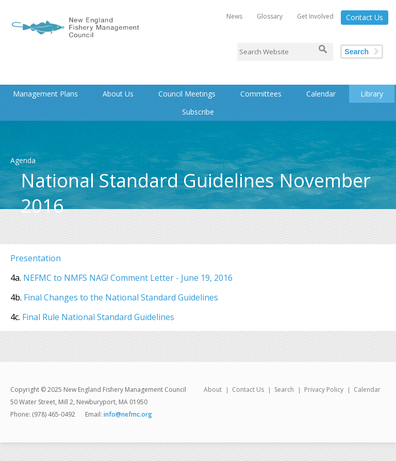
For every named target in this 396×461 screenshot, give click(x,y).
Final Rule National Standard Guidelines (98, 317)
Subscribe (198, 112)
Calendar (321, 94)
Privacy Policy (323, 389)
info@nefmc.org (128, 414)
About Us (118, 94)
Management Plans (45, 94)
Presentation (35, 258)
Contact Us (364, 17)
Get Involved (315, 16)
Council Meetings (187, 94)
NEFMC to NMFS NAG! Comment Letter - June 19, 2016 (128, 277)
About (213, 389)
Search (356, 51)
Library (371, 94)
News (234, 16)
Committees (261, 94)
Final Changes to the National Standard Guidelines (121, 297)
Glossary (270, 16)
